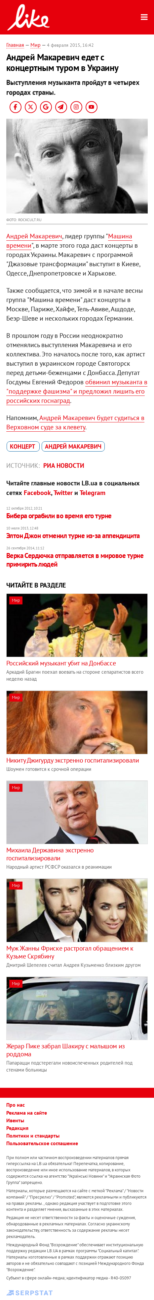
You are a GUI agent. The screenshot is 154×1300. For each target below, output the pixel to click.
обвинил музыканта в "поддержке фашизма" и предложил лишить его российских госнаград (76, 391)
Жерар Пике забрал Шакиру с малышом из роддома (65, 1050)
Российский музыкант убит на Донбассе (61, 663)
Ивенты (15, 1120)
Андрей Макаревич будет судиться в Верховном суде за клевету (75, 422)
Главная (15, 44)
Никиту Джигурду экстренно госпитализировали (72, 760)
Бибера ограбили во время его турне (59, 515)
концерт (23, 446)
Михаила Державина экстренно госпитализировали (50, 854)
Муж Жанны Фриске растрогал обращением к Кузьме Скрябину (70, 952)
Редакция (17, 1128)
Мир (35, 44)
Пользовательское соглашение (42, 1143)
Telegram (92, 492)
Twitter (63, 492)
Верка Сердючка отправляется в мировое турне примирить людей (74, 560)
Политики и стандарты (32, 1135)
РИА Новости (63, 465)
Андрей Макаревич (34, 236)
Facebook (37, 492)
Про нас (15, 1104)
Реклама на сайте (26, 1112)
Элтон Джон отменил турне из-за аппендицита (73, 535)
